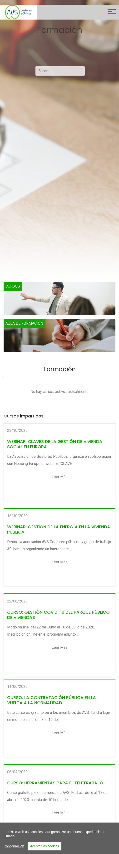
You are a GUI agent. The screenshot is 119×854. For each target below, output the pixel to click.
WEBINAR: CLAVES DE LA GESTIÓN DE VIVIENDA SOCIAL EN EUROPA (54, 444)
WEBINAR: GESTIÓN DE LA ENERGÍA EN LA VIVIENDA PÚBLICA (58, 529)
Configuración (14, 847)
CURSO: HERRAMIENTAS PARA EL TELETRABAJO (55, 783)
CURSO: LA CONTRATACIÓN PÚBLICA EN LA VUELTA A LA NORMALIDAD (51, 700)
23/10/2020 (17, 430)
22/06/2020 (17, 601)
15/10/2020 (17, 516)
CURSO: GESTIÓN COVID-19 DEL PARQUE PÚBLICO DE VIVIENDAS (58, 614)
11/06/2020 (17, 686)
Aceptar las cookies (44, 847)
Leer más (60, 476)
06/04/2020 (17, 772)
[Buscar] (60, 72)
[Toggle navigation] (111, 12)
